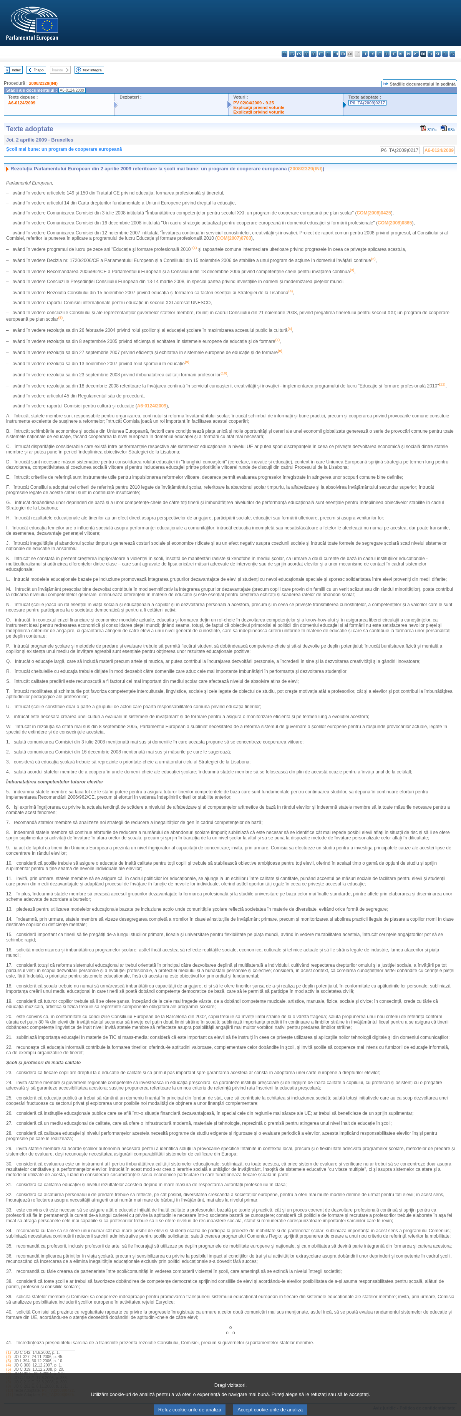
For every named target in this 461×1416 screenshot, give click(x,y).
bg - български (284, 54)
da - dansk (306, 54)
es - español (292, 54)
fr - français (343, 54)
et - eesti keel (321, 54)
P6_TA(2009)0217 (367, 103)
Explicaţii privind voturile (258, 107)
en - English (335, 54)
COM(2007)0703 (234, 238)
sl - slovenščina (438, 54)
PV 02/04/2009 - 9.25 (253, 103)
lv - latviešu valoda (372, 54)
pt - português (416, 54)
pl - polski (408, 54)
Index (16, 70)
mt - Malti (394, 54)
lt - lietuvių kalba (379, 54)
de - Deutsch (314, 54)
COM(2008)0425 (374, 213)
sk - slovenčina (430, 54)
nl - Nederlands (401, 54)
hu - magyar (387, 54)
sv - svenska (452, 54)
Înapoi (40, 70)
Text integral (93, 70)
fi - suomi (445, 54)
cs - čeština (299, 54)
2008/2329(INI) (43, 83)
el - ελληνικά (328, 54)
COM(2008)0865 (395, 223)
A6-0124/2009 (21, 103)
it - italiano (365, 54)
